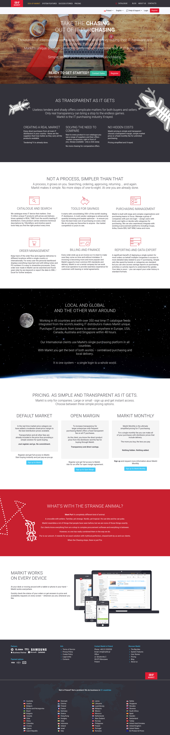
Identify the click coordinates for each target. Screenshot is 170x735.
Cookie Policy (66, 654)
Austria (27, 703)
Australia (28, 701)
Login (146, 10)
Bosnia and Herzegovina (33, 708)
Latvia (96, 701)
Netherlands (98, 716)
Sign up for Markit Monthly (135, 469)
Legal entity (65, 657)
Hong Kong (63, 716)
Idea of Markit (34, 3)
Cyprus (27, 728)
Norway (96, 721)
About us (133, 662)
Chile (26, 718)
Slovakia (130, 706)
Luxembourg (98, 706)
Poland (96, 726)
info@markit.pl (104, 652)
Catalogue (121, 3)
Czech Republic (30, 731)
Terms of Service (67, 649)
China (27, 721)
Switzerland (132, 718)
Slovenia (130, 708)
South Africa (132, 711)
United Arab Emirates (135, 723)
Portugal (96, 728)
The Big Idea (134, 649)
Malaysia (97, 708)
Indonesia (63, 723)
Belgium (27, 706)
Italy (61, 731)
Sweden (130, 716)
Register (154, 10)
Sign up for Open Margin (85, 470)
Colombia (28, 723)
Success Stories (66, 3)
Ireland (62, 726)
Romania (97, 731)
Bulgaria (27, 713)
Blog (134, 3)
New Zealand (98, 718)
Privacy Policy (66, 652)
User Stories (134, 654)
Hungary (62, 718)
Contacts (152, 3)
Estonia (62, 703)
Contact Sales (98, 73)
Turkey (130, 721)
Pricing (78, 3)
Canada (27, 716)
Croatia (27, 726)
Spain (129, 713)
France (62, 708)
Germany (62, 711)
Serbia (130, 701)
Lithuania (97, 703)
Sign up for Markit (34, 462)
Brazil (26, 711)
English (119, 10)
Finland (62, 706)
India (61, 721)
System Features (49, 3)
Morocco (97, 713)
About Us (142, 3)
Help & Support (133, 10)
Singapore (131, 703)
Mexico (96, 711)
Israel (61, 728)
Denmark (62, 701)
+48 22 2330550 (106, 649)
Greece (62, 713)
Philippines (97, 723)
